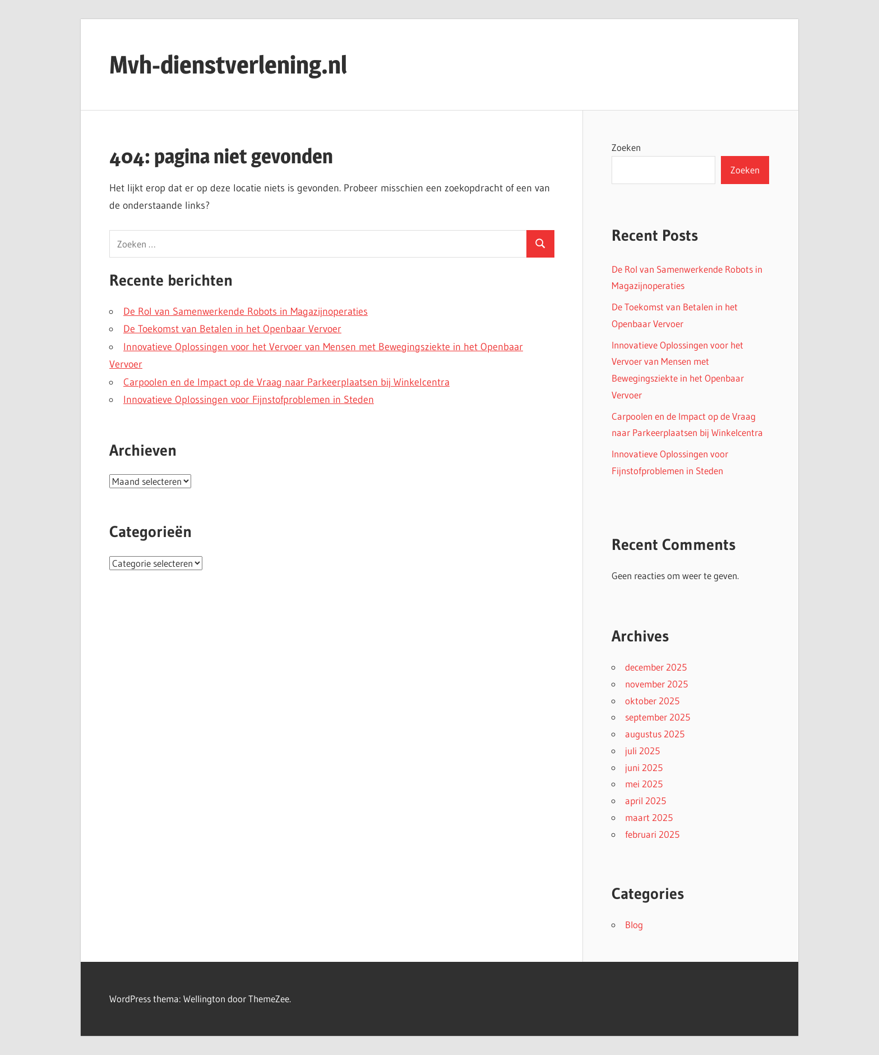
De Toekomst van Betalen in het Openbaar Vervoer (232, 329)
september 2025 (657, 717)
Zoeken (626, 147)
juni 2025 (644, 767)
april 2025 (645, 800)
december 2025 (656, 667)
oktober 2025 (652, 701)
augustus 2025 (654, 734)
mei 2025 (644, 784)
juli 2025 (642, 750)
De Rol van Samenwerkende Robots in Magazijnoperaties (245, 311)
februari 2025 (652, 834)
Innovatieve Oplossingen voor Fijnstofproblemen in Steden (248, 399)
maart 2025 (649, 817)
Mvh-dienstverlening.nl (228, 64)
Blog (634, 924)
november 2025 (656, 684)
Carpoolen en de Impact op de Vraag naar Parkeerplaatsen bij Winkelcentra (286, 382)
